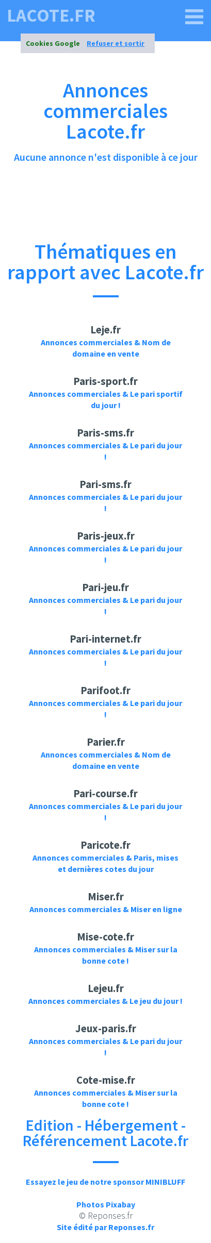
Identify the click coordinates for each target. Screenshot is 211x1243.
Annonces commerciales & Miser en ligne (105, 909)
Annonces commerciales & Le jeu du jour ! (105, 1001)
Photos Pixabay (105, 1204)
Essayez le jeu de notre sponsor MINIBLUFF (105, 1182)
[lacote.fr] (194, 17)
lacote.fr (51, 16)
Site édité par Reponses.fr (105, 1227)
